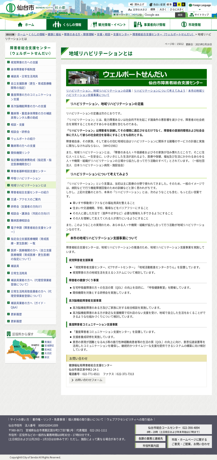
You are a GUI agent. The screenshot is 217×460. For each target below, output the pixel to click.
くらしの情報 (36, 34)
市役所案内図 (151, 445)
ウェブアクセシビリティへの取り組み (130, 419)
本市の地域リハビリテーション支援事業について (104, 238)
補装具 (15, 266)
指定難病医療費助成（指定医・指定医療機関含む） (31, 161)
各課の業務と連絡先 (151, 438)
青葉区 (48, 341)
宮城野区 (49, 345)
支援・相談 (103, 34)
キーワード (120, 15)
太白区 (48, 353)
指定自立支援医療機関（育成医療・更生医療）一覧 (30, 241)
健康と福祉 (54, 34)
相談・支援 (17, 124)
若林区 (48, 349)
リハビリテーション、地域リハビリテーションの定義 (98, 90)
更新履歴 (16, 314)
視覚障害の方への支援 (24, 62)
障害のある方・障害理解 (79, 34)
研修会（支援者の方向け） (27, 206)
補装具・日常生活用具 (24, 76)
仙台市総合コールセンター (164, 427)
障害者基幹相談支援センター (28, 171)
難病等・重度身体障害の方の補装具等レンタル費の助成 (31, 115)
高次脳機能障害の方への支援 (28, 106)
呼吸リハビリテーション (26, 178)
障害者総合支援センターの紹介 (30, 192)
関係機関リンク (20, 153)
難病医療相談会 (20, 220)
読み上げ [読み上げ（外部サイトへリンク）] (139, 4)
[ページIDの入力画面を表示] (131, 15)
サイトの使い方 (19, 419)
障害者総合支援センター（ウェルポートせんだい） (163, 34)
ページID (136, 15)
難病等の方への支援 (23, 145)
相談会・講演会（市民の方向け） (31, 213)
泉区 (47, 357)
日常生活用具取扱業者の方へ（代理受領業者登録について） (31, 293)
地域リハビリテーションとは (28, 185)
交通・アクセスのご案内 (26, 199)
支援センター (121, 34)
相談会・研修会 (20, 131)
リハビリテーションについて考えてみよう (159, 90)
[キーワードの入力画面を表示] (114, 15)
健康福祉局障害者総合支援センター (90, 365)
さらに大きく (177, 9)
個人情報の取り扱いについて (85, 419)
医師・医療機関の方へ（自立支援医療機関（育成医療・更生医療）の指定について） (31, 254)
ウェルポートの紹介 (23, 138)
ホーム (21, 34)
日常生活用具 (19, 273)
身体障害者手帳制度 (23, 69)
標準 (169, 4)
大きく (163, 9)
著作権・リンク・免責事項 (48, 419)
